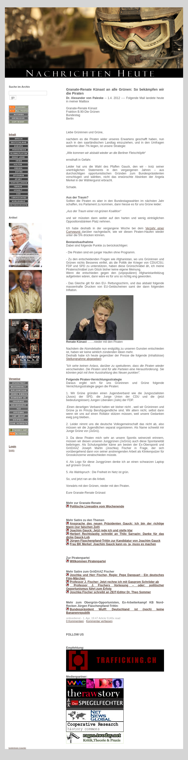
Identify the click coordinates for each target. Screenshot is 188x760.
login (11, 450)
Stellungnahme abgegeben (83, 359)
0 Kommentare (75, 621)
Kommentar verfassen (99, 621)
